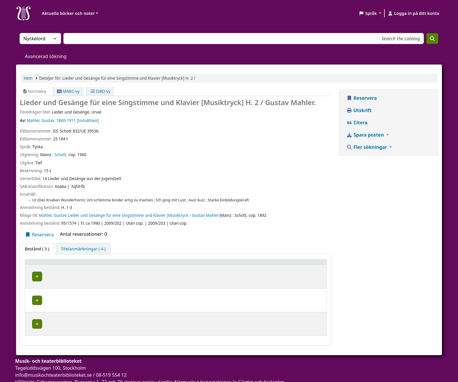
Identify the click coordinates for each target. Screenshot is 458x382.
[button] (370, 13)
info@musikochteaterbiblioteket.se (53, 358)
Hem (28, 78)
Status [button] (289, 264)
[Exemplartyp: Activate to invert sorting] (60, 264)
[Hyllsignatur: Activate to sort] (245, 264)
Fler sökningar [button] (367, 147)
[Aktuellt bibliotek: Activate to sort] (153, 264)
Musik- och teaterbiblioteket (126, 275)
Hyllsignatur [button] (225, 264)
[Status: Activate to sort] (303, 264)
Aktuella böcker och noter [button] (68, 13)
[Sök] (432, 38)
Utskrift (359, 110)
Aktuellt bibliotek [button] (117, 264)
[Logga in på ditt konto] (413, 13)
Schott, (60, 154)
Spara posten (365, 135)
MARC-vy (68, 91)
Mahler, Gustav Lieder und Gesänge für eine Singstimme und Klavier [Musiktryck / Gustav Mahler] (130, 215)
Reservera (39, 234)
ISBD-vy (100, 91)
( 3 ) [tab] (37, 249)
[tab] (83, 249)
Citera (356, 122)
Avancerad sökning (46, 56)
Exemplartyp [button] (40, 264)
